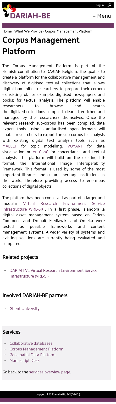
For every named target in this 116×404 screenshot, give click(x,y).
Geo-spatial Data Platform (32, 354)
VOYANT (75, 145)
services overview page (49, 371)
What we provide (28, 31)
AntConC (40, 151)
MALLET (9, 145)
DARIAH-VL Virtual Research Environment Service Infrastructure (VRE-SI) (53, 273)
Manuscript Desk (25, 360)
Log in (100, 4)
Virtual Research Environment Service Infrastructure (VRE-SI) (53, 206)
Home (7, 31)
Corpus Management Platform (36, 348)
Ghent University (24, 308)
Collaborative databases (31, 343)
